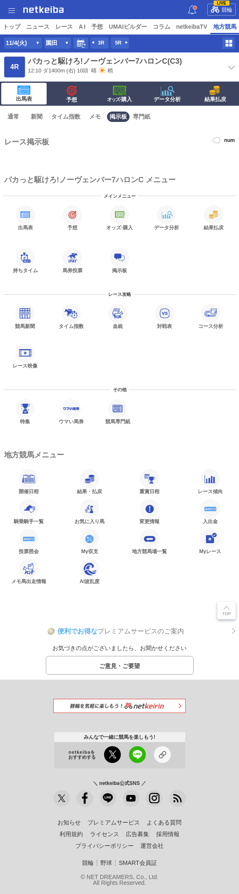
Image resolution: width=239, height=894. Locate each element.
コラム (161, 26)
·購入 (119, 94)
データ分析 (167, 94)
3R (101, 43)
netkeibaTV (191, 26)
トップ (11, 26)
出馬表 (24, 93)
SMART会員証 (138, 863)
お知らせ (69, 822)
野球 (106, 863)
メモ (95, 116)
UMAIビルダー (128, 26)
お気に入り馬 (90, 511)
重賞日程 (149, 481)
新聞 (36, 116)
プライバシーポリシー (104, 845)
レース (64, 26)
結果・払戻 (89, 481)
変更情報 (149, 511)
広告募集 (137, 834)
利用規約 (71, 834)
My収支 (89, 541)
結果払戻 (215, 94)
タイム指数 (65, 116)
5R (118, 43)
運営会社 (152, 845)
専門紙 (141, 116)
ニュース (38, 26)
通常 (13, 116)
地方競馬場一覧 (149, 541)
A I (82, 26)
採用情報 (167, 834)
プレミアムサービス (113, 822)
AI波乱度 (90, 571)
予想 (97, 26)
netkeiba (43, 9)
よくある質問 (164, 822)
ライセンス (104, 834)
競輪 (221, 8)
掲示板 (118, 116)
